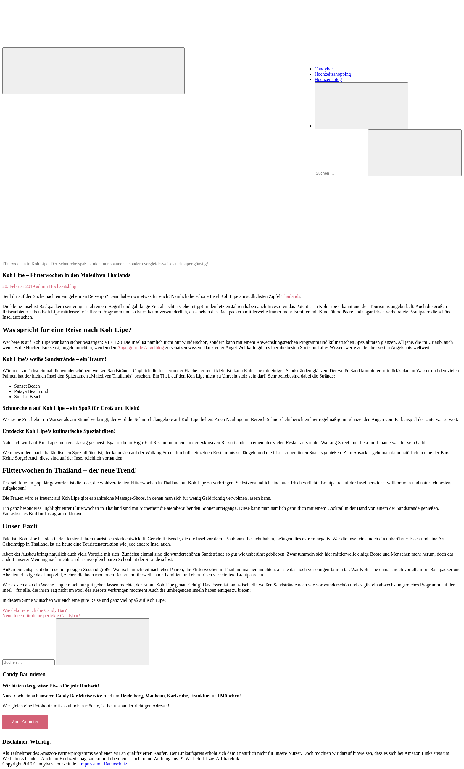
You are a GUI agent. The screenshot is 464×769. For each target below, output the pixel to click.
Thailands (290, 296)
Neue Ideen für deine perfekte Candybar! (41, 615)
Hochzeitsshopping (333, 74)
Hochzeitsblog (328, 79)
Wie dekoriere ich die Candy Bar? (34, 610)
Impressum (89, 763)
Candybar (324, 68)
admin (42, 286)
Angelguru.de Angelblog (140, 347)
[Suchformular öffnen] (361, 105)
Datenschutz (115, 763)
